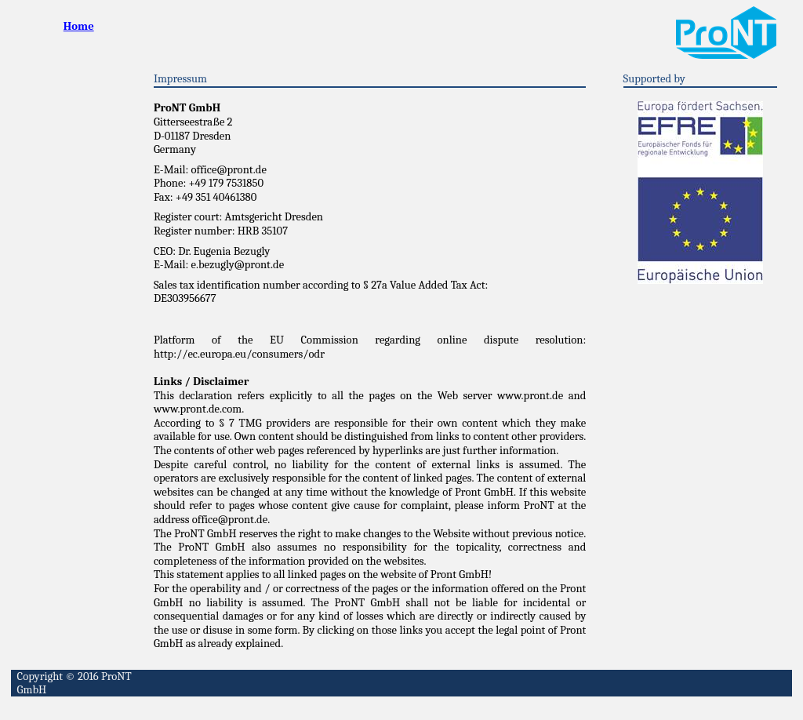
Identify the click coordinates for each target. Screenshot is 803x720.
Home (79, 26)
